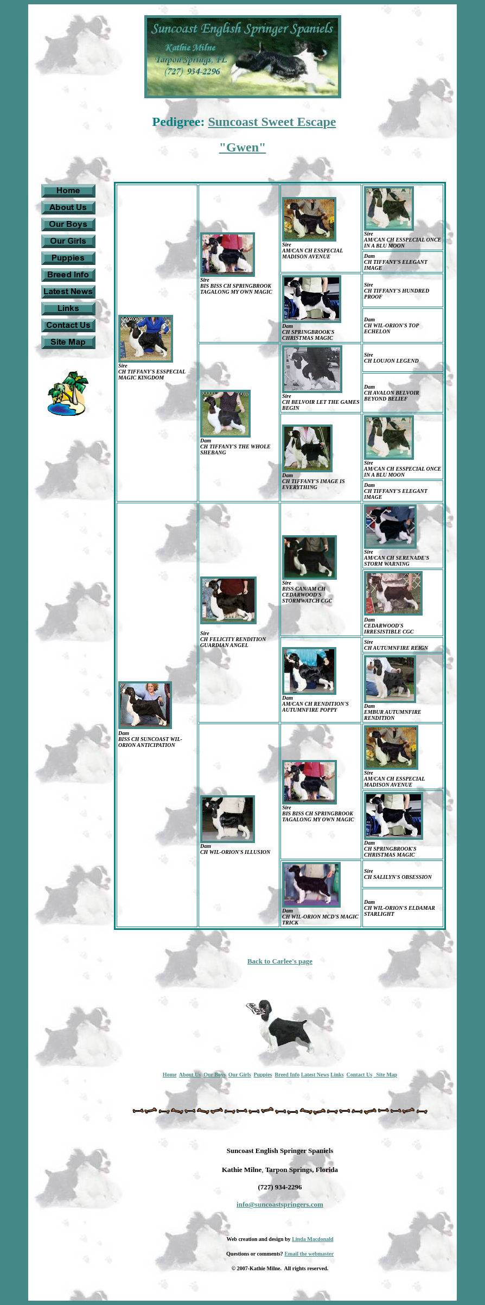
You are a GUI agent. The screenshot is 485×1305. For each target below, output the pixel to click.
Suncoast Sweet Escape (272, 122)
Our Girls (239, 1075)
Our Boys (214, 1075)
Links (336, 1075)
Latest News (315, 1075)
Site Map (386, 1075)
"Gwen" (242, 147)
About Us (190, 1075)
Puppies (263, 1075)
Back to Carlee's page (279, 961)
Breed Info (287, 1075)
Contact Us (360, 1075)
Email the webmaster (309, 1254)
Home (170, 1075)
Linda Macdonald (312, 1239)
